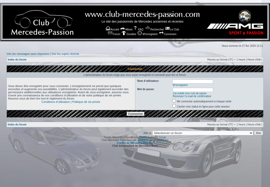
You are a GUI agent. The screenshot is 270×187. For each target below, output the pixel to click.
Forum (114, 34)
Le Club (172, 29)
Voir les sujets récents (65, 53)
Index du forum (17, 59)
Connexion (168, 34)
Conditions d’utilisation (56, 101)
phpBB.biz (162, 140)
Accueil (112, 29)
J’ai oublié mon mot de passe (189, 93)
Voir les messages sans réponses (27, 53)
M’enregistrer (148, 34)
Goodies (129, 34)
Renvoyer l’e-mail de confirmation (192, 96)
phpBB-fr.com (146, 140)
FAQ (138, 29)
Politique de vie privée (86, 101)
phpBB (143, 137)
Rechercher (155, 29)
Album (126, 29)
